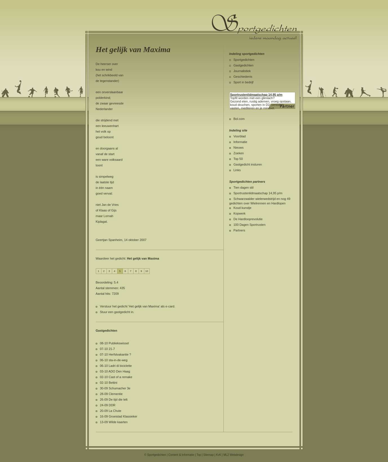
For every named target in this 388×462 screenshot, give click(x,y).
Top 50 (238, 158)
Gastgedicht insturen (248, 164)
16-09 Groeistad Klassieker (119, 416)
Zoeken (239, 153)
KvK (218, 454)
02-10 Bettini (108, 382)
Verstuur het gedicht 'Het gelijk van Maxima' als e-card (137, 306)
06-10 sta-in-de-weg (114, 360)
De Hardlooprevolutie (248, 219)
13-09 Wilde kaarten (114, 422)
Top (198, 454)
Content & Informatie (181, 454)
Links (237, 170)
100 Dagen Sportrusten (250, 224)
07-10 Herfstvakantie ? (115, 354)
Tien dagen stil (244, 187)
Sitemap (208, 454)
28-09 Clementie (111, 394)
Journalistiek (242, 71)
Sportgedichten (244, 59)
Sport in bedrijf (244, 82)
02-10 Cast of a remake (116, 377)
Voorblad (240, 136)
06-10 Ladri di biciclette (116, 365)
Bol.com (239, 118)
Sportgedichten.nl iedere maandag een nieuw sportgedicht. (254, 27)
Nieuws (239, 147)
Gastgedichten (244, 65)
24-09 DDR (108, 405)
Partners (239, 230)
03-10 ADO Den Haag (115, 371)
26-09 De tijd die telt (114, 399)
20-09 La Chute (110, 410)
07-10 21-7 (107, 349)
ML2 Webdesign (233, 454)
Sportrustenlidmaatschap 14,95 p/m (258, 193)
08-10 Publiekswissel (114, 343)
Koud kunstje (243, 207)
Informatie (240, 142)
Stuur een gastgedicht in (117, 312)
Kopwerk (240, 213)
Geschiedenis (243, 76)
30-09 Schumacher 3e (115, 388)
